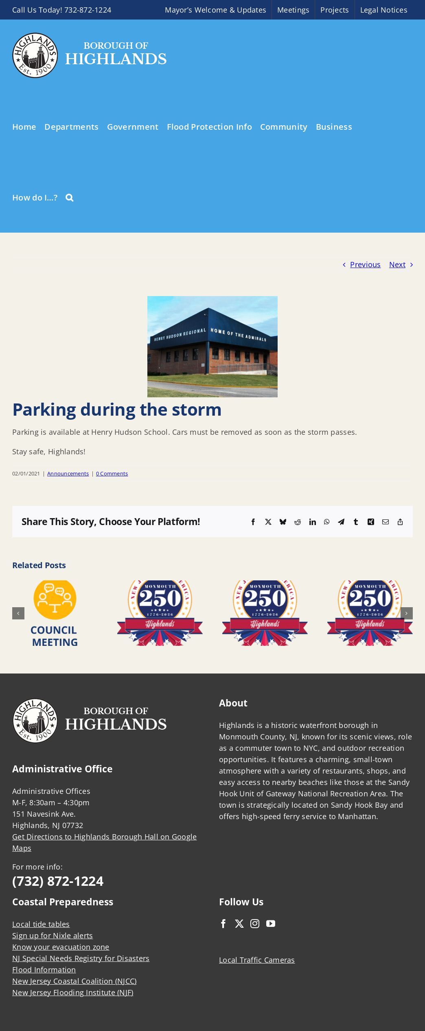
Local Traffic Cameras (257, 960)
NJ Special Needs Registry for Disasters (81, 958)
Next (397, 264)
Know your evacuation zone (61, 947)
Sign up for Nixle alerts (52, 935)
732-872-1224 (87, 10)
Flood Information (44, 969)
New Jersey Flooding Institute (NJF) (72, 992)
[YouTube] (270, 923)
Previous (365, 264)
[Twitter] (239, 923)
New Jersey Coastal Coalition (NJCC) (74, 981)
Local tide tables (41, 924)
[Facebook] (223, 923)
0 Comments (112, 473)
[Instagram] (254, 923)
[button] (69, 196)
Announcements (68, 473)
